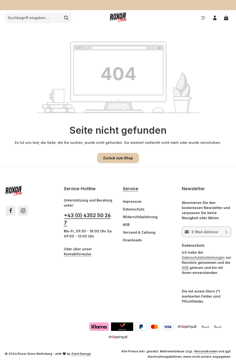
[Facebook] (10, 211)
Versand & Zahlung (139, 232)
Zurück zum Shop (118, 158)
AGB (126, 225)
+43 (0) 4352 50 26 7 (87, 219)
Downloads (132, 240)
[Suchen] (66, 18)
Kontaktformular (78, 254)
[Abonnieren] (226, 232)
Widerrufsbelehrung (140, 217)
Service (130, 188)
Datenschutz (133, 209)
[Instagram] (23, 211)
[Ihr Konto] (215, 18)
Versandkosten (205, 351)
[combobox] (33, 18)
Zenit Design (81, 354)
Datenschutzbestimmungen (203, 257)
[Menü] (203, 18)
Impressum (132, 201)
